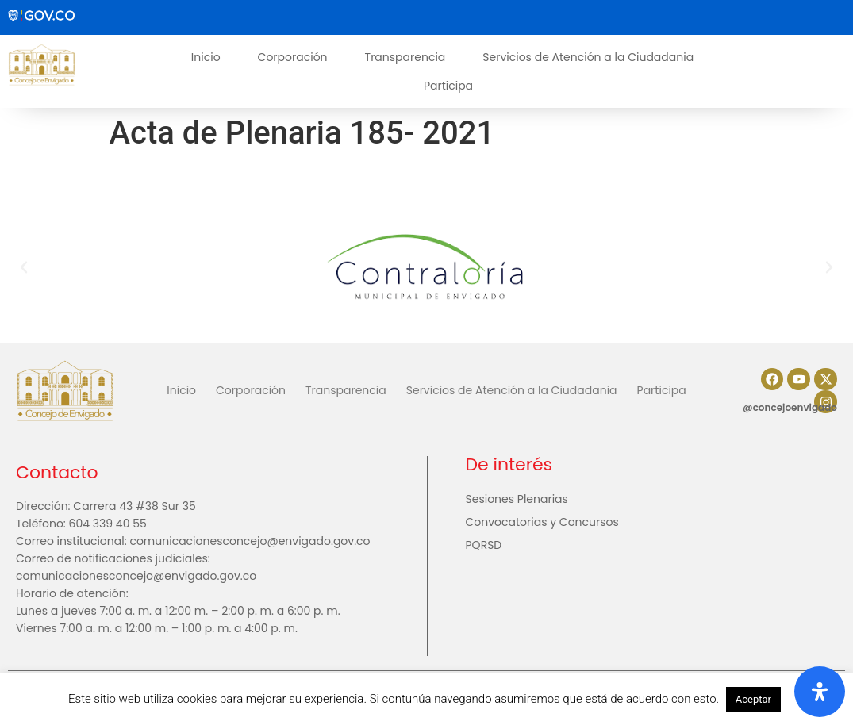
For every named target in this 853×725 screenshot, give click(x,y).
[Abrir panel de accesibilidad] (819, 691)
